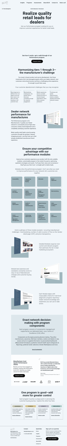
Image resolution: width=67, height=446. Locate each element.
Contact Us (55, 2)
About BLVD (46, 2)
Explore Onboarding (55, 416)
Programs (29, 2)
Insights (22, 2)
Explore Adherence (16, 416)
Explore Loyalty (41, 416)
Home (37, 432)
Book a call (63, 2)
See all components (37, 350)
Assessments (37, 2)
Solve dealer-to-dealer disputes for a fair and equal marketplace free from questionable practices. (30, 412)
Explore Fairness (28, 417)
